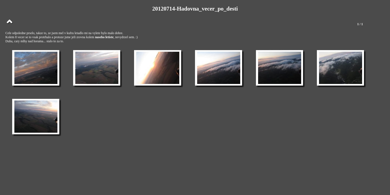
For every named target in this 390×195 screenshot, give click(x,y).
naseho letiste (104, 37)
